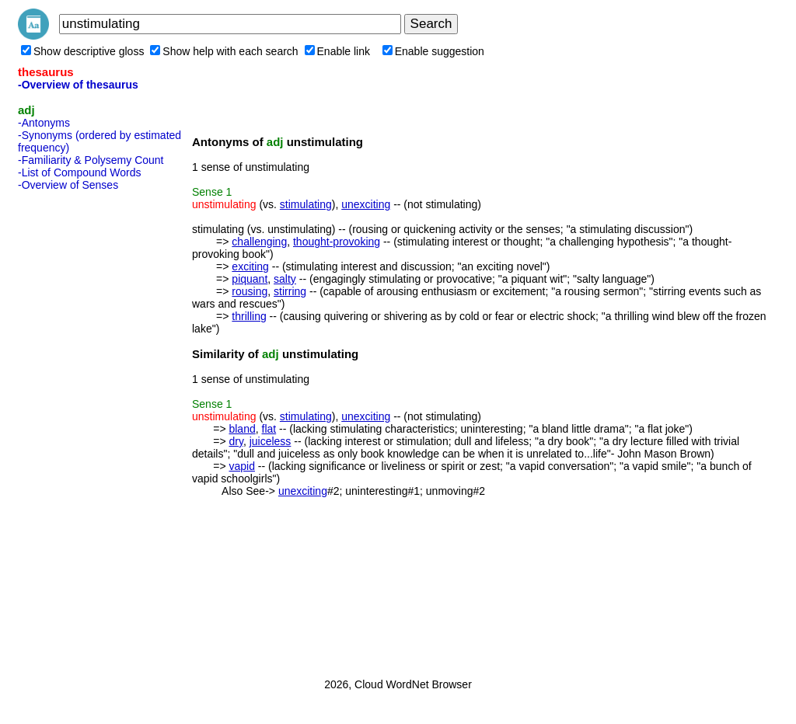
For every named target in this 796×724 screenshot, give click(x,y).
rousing (249, 291)
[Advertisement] (80, 430)
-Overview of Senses (68, 185)
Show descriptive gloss (82, 51)
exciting (250, 266)
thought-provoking (336, 241)
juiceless (271, 441)
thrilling (249, 316)
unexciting (365, 204)
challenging (259, 241)
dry (236, 441)
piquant (249, 279)
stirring (290, 291)
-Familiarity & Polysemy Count (91, 160)
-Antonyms (44, 123)
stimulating (306, 204)
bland (242, 429)
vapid (241, 466)
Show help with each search (224, 51)
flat (269, 429)
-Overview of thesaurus (78, 84)
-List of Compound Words (79, 172)
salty (285, 279)
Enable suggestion (433, 51)
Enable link (338, 51)
